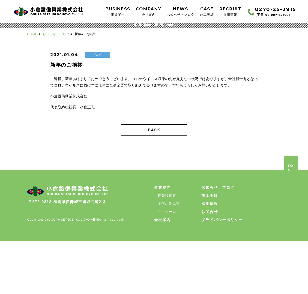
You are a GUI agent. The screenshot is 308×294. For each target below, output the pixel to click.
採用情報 (209, 256)
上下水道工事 (169, 256)
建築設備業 (167, 248)
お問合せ (209, 265)
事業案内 (162, 240)
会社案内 (162, 273)
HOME (32, 87)
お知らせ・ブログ (56, 87)
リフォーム (167, 264)
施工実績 (209, 248)
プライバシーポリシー (222, 273)
